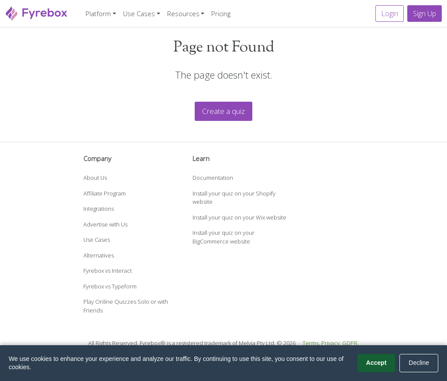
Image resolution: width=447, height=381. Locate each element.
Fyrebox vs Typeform (110, 286)
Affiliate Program (104, 193)
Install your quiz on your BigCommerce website (223, 237)
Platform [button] (98, 13)
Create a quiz (223, 111)
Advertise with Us (105, 224)
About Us (95, 178)
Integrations (98, 209)
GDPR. (350, 343)
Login (389, 13)
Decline (419, 362)
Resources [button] (183, 13)
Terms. (311, 343)
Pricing (220, 13)
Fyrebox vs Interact (107, 271)
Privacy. (331, 343)
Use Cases (96, 240)
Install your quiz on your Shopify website (234, 197)
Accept (376, 362)
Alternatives (98, 255)
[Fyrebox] (36, 12)
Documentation (213, 178)
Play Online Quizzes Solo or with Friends (125, 306)
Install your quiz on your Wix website (239, 217)
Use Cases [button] (139, 13)
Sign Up (424, 13)
